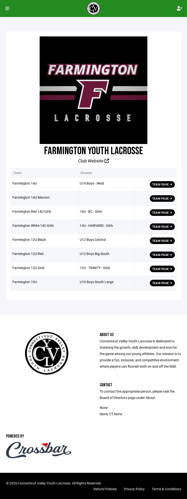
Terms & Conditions (166, 489)
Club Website (93, 161)
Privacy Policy (134, 489)
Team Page (162, 184)
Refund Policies (105, 489)
